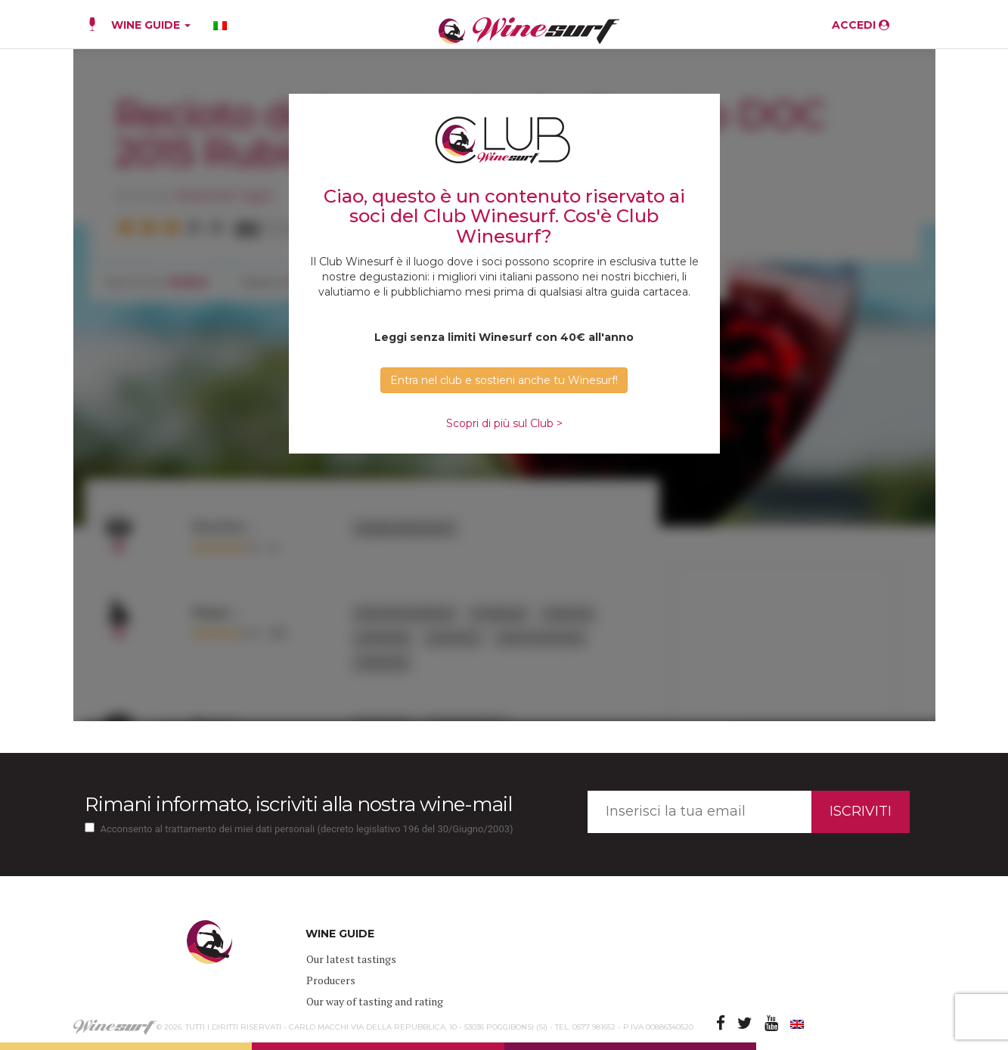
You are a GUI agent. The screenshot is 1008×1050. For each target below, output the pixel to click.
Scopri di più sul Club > (504, 423)
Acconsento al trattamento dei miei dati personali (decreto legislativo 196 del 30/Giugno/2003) (307, 829)
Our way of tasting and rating (374, 1001)
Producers (330, 980)
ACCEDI (860, 25)
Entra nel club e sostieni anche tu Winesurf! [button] (504, 380)
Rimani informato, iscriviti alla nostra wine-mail (298, 804)
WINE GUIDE (151, 25)
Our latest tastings (351, 959)
